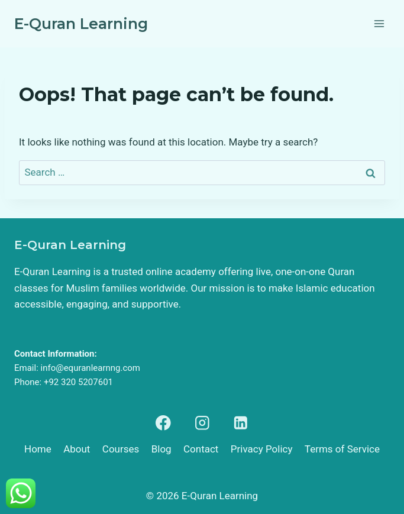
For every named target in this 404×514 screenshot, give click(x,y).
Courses (120, 449)
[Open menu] (379, 23)
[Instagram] (202, 423)
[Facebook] (163, 423)
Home (37, 449)
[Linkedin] (240, 423)
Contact (200, 449)
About (76, 449)
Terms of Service (342, 449)
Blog (161, 449)
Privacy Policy (262, 449)
